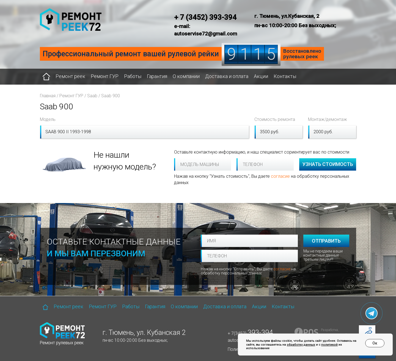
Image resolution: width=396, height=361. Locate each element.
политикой (329, 344)
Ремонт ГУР (105, 76)
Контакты (285, 76)
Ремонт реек (70, 76)
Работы (132, 76)
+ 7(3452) (250, 333)
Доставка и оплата (226, 76)
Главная (48, 95)
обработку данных (301, 344)
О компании (186, 76)
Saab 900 (110, 95)
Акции (261, 76)
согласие (280, 176)
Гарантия (157, 76)
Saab (92, 95)
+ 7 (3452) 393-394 (205, 17)
